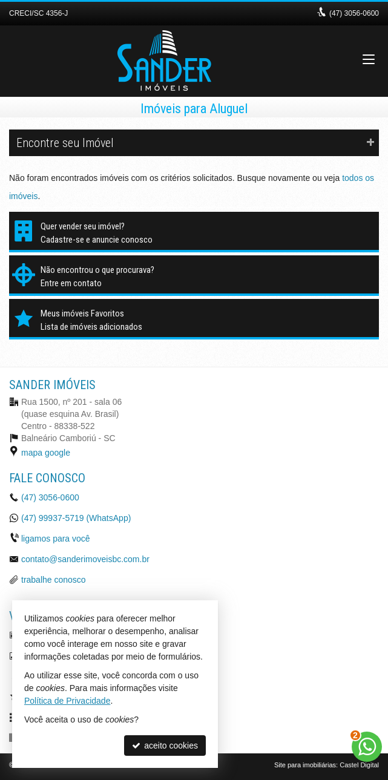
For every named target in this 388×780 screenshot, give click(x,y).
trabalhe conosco (53, 580)
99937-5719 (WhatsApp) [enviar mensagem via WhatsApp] (76, 518)
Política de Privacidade (67, 701)
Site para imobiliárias (305, 765)
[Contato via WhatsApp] (367, 747)
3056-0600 (354, 13)
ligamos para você (55, 538)
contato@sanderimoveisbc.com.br (85, 559)
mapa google (45, 452)
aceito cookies (165, 745)
